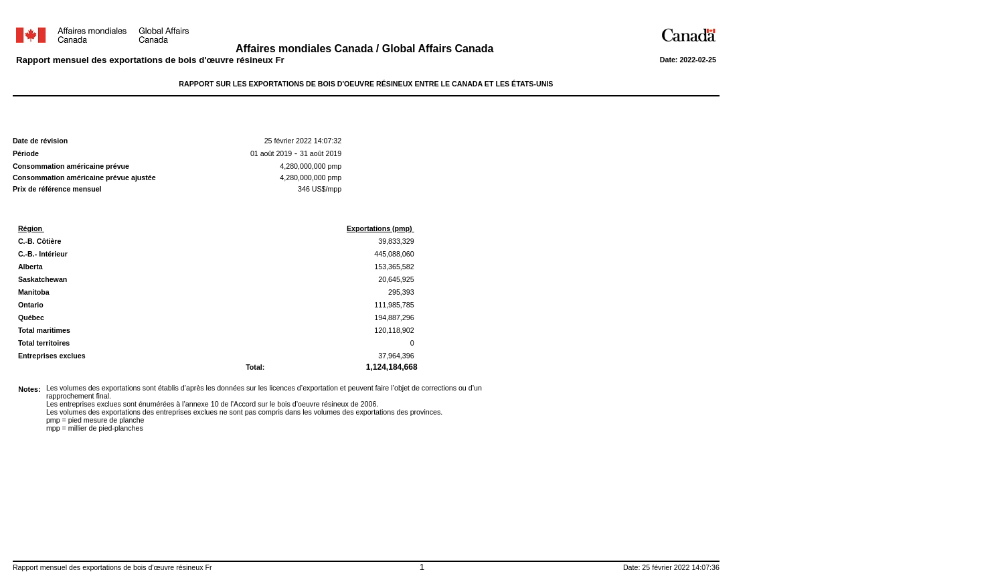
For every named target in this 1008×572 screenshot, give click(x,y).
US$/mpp (325, 189)
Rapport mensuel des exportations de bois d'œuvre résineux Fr (150, 60)
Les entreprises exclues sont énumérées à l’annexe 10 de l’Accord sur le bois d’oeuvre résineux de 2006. (212, 404)
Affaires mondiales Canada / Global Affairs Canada (366, 48)
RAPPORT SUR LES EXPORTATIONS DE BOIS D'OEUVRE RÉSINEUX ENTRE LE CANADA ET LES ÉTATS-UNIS (366, 84)
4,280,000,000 (302, 166)
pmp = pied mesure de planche (95, 420)
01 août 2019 (271, 153)
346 (304, 189)
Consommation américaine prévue (71, 166)
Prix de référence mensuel (57, 189)
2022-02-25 (697, 60)
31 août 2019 (320, 153)
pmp (334, 166)
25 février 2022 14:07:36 (681, 567)
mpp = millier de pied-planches (94, 428)
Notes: (29, 389)
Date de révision (40, 141)
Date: (670, 60)
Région (31, 228)
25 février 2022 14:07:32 (303, 141)
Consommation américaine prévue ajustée (85, 177)
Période (26, 153)
